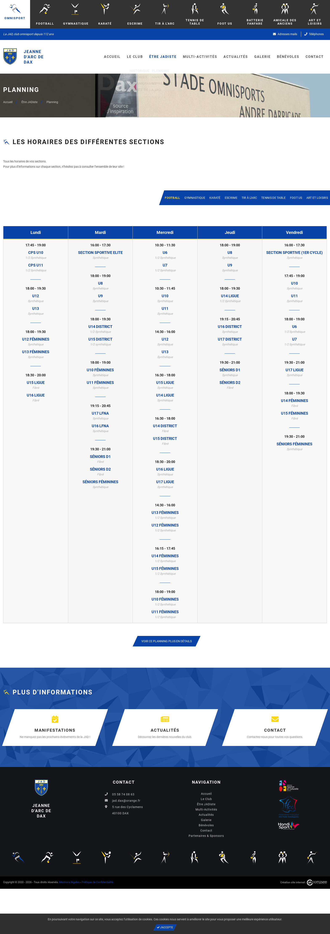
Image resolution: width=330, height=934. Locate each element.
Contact (315, 57)
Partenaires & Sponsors (206, 835)
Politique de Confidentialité (97, 882)
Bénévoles (288, 57)
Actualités (236, 57)
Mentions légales (69, 882)
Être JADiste (163, 57)
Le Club (135, 57)
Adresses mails (285, 34)
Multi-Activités (200, 57)
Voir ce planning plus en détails (166, 641)
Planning (52, 102)
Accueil (112, 57)
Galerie (262, 57)
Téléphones (314, 34)
